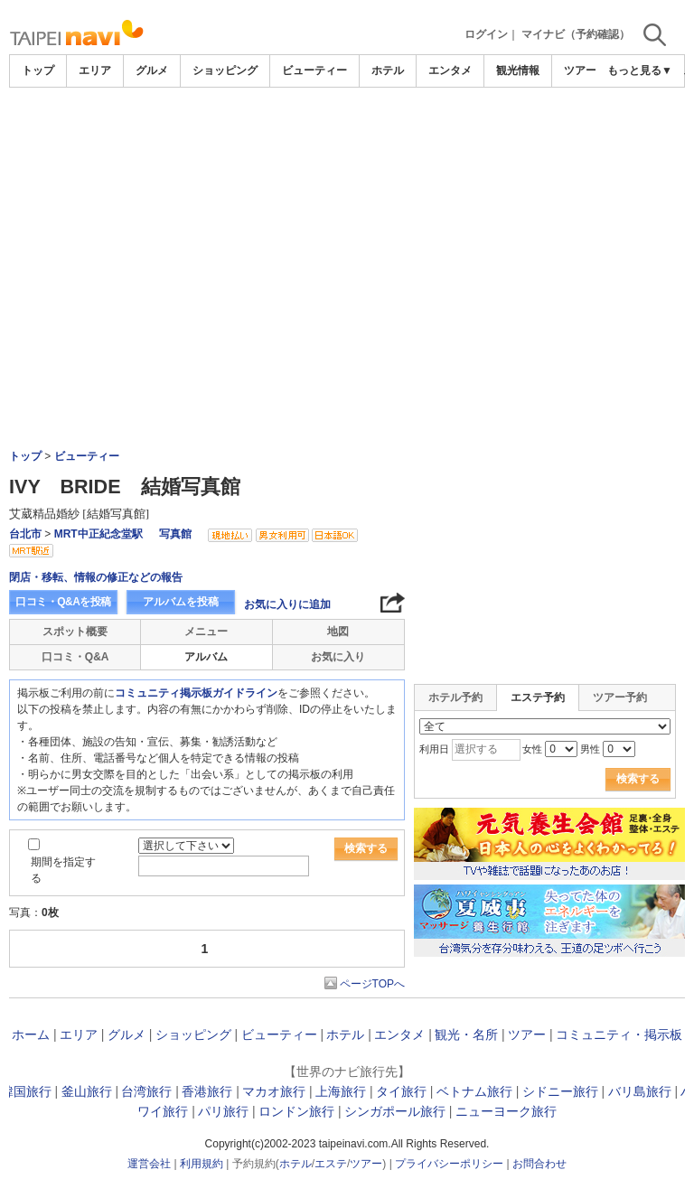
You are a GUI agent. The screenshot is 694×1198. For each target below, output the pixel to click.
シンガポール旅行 (394, 1111)
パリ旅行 (223, 1111)
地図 (338, 631)
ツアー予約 (620, 697)
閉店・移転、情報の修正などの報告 (96, 577)
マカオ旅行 (273, 1091)
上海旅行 (340, 1091)
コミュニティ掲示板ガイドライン (196, 693)
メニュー (206, 631)
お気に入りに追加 (287, 604)
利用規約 (201, 1163)
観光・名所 (466, 1034)
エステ (330, 1163)
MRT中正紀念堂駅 (98, 534)
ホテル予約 (455, 697)
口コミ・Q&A (75, 656)
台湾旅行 (146, 1091)
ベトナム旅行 (474, 1091)
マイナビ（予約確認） (575, 34)
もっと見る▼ (639, 70)
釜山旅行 (86, 1091)
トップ (38, 70)
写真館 (175, 534)
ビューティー (314, 70)
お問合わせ (539, 1163)
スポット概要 (75, 631)
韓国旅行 (26, 1091)
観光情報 (517, 70)
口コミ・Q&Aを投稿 (63, 601)
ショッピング (225, 70)
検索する (366, 848)
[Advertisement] (347, 137)
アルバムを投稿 (181, 601)
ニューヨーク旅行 (506, 1111)
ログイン (486, 34)
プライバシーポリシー (449, 1163)
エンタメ (450, 70)
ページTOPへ (372, 984)
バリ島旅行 (639, 1091)
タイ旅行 (401, 1091)
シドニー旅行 (560, 1091)
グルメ (152, 70)
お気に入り (338, 656)
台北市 (25, 534)
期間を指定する (63, 870)
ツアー (527, 1034)
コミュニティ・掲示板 (619, 1034)
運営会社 (149, 1163)
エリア (95, 70)
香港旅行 (207, 1091)
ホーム (31, 1034)
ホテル (387, 70)
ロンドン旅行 (296, 1111)
